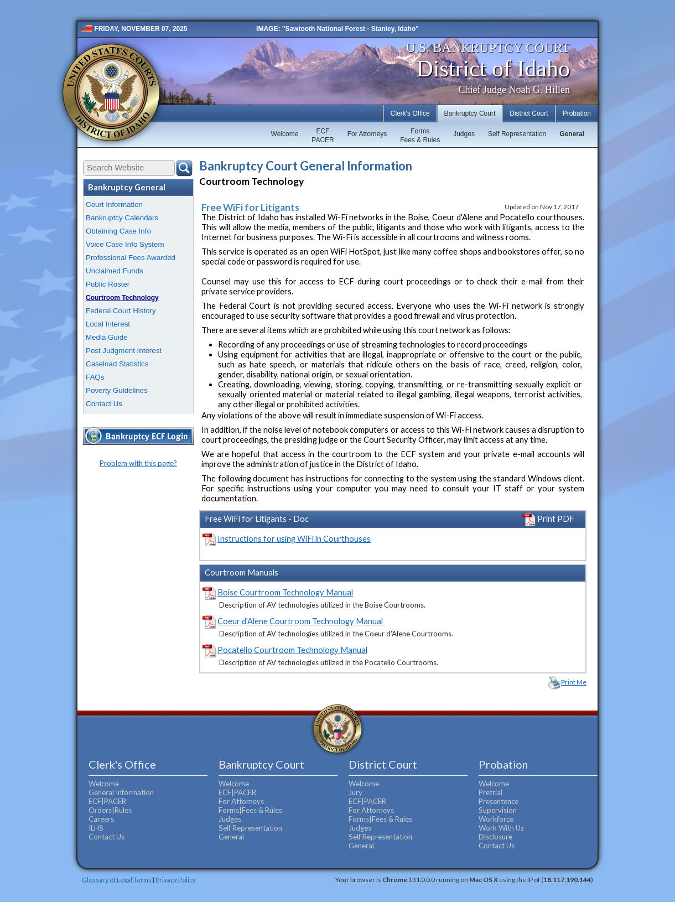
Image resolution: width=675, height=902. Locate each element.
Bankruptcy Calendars (122, 218)
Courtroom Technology (122, 298)
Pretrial (490, 792)
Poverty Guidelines (117, 390)
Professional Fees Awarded (130, 257)
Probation (577, 113)
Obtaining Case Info (118, 231)
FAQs (95, 377)
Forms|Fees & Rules (250, 810)
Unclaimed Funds (114, 271)
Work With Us (501, 827)
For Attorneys (367, 134)
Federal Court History (121, 311)
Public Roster (107, 284)
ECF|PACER (107, 801)
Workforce (496, 819)
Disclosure (495, 836)
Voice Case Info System (125, 244)
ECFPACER (322, 135)
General (571, 134)
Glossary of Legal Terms (117, 879)
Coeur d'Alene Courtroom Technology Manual (300, 621)
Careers (101, 819)
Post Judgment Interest (124, 350)
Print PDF (548, 518)
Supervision (498, 810)
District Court (529, 113)
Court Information (114, 204)
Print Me (573, 682)
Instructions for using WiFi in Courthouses (294, 538)
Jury (355, 792)
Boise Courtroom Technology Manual (285, 592)
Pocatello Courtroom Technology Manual (292, 650)
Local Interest (108, 324)
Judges (464, 134)
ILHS (96, 827)
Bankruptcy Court (470, 113)
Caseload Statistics (117, 364)
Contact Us (104, 404)
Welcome (285, 134)
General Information (121, 792)
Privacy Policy (175, 879)
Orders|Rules (110, 810)
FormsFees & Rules (420, 135)
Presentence (498, 801)
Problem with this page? (138, 463)
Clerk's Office (410, 113)
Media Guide (107, 337)
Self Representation (517, 134)
